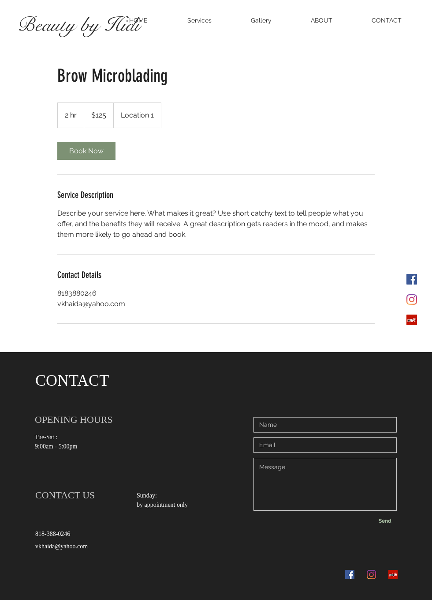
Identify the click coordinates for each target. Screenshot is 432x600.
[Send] (385, 521)
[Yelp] (411, 320)
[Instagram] (411, 299)
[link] (86, 151)
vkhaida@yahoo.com (61, 546)
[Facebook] (411, 279)
